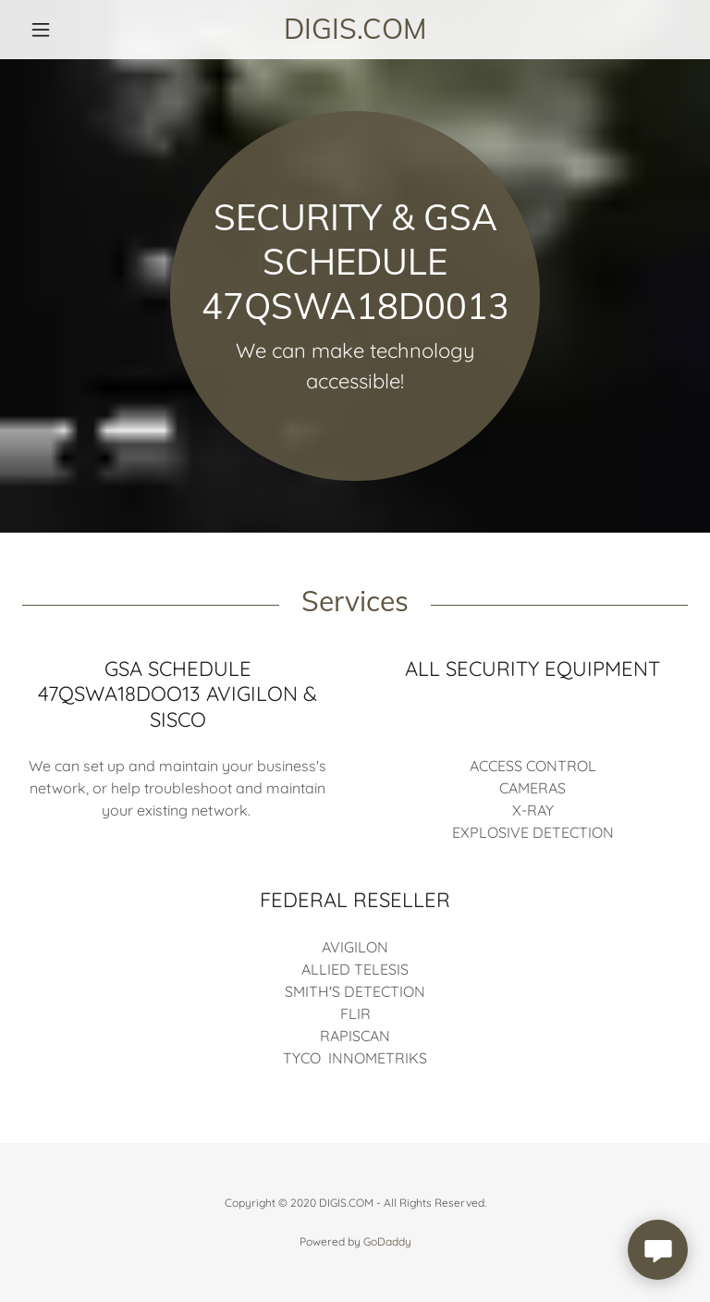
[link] (355, 33)
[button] (72, 29)
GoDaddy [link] (387, 1241)
